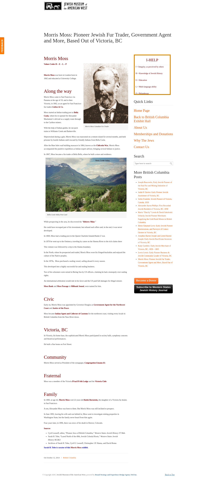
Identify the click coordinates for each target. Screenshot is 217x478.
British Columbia (69, 458)
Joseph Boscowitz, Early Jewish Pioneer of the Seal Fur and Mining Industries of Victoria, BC (155, 185)
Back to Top (170, 475)
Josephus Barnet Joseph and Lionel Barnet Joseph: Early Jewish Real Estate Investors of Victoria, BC (155, 239)
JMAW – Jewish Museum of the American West (66, 6)
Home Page (142, 110)
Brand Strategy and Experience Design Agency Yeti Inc (116, 475)
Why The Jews (144, 140)
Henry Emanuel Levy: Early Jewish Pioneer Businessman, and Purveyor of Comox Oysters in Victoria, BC (155, 229)
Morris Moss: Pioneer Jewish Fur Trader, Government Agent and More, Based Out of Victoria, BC (155, 262)
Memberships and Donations (153, 134)
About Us (140, 127)
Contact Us (141, 147)
